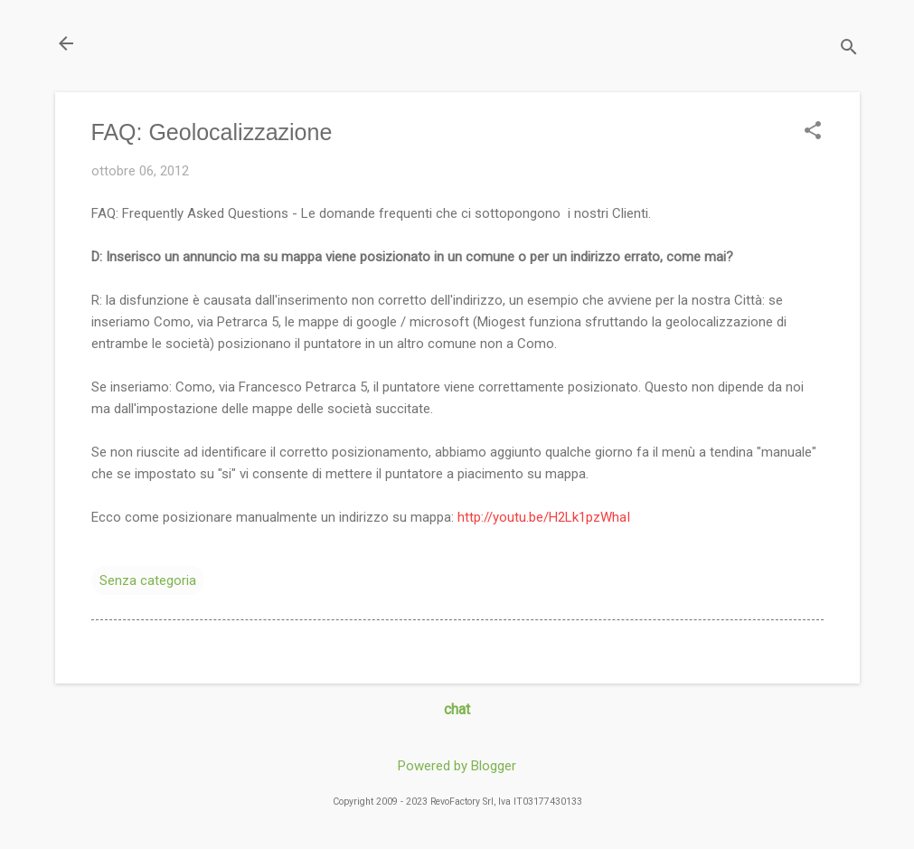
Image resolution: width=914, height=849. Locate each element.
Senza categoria (147, 580)
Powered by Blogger (457, 766)
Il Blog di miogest (181, 43)
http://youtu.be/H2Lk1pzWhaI (543, 517)
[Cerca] (849, 49)
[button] (813, 132)
